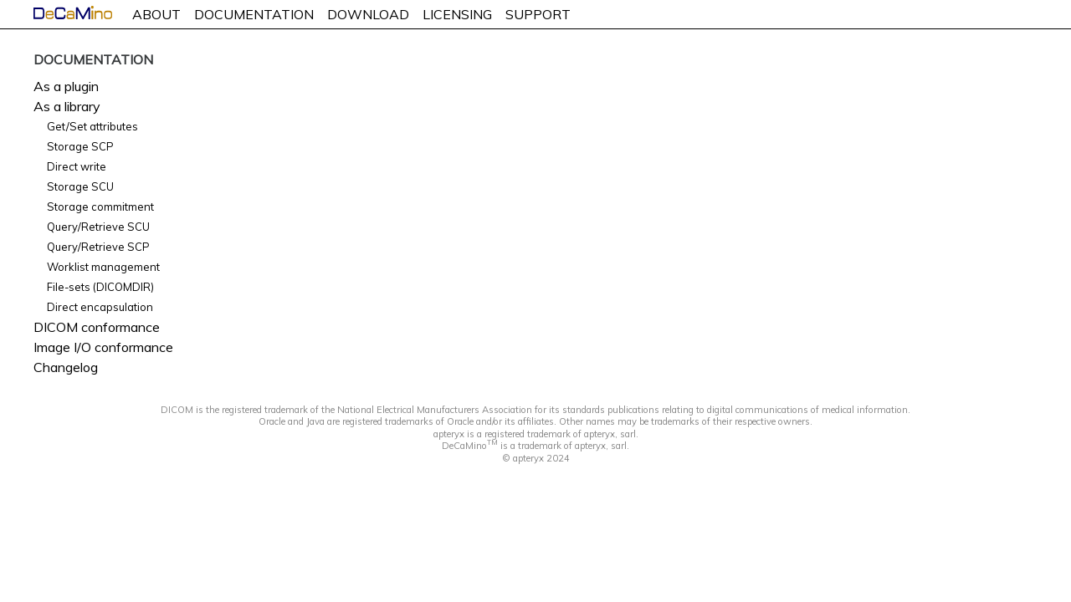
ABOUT (156, 14)
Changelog (65, 367)
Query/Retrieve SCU (98, 226)
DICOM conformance (96, 327)
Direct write (76, 166)
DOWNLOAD (368, 14)
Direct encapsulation (100, 307)
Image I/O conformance (103, 347)
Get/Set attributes (92, 126)
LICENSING (457, 14)
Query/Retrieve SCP (98, 246)
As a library (66, 106)
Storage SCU (80, 186)
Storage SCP (80, 146)
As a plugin (66, 86)
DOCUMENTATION (254, 14)
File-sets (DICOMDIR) (100, 286)
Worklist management (103, 266)
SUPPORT (538, 14)
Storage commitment (100, 206)
